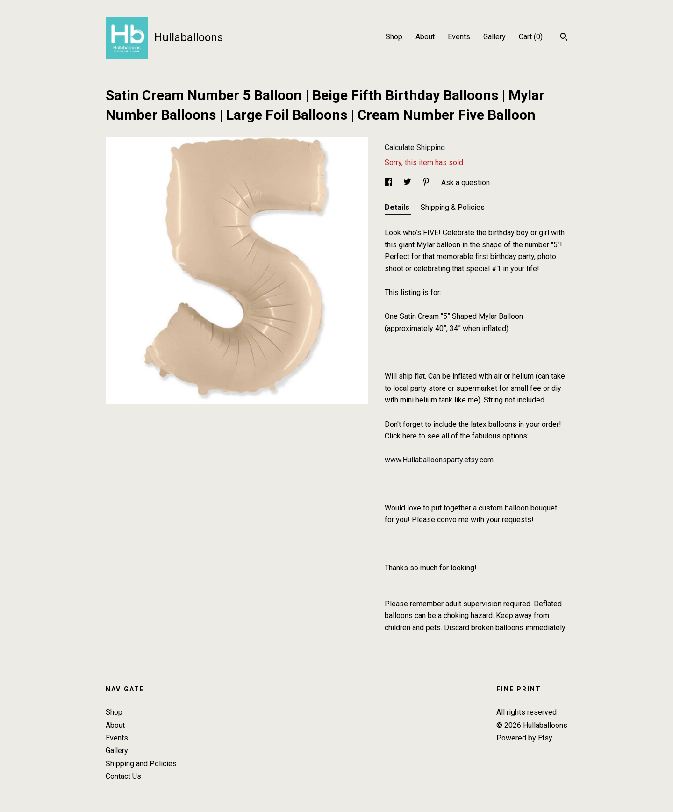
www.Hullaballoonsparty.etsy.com (439, 459)
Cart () (531, 36)
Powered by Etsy (524, 737)
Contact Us (123, 776)
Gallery (494, 36)
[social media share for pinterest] (427, 182)
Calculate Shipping (415, 147)
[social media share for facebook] (389, 182)
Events (459, 36)
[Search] (563, 38)
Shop (394, 36)
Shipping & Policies (453, 207)
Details (398, 207)
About (425, 36)
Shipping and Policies (141, 763)
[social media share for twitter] (408, 182)
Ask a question (465, 182)
